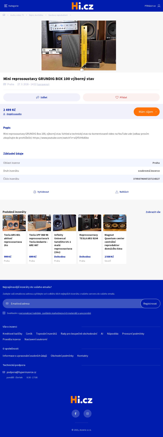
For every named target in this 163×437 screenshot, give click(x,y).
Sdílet (44, 97)
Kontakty (82, 355)
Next (83, 70)
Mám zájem (146, 112)
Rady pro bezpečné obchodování (79, 333)
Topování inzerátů (46, 333)
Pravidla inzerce (12, 339)
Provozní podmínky (133, 333)
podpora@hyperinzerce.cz (21, 372)
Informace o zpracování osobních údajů (25, 355)
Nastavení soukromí (35, 339)
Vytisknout (43, 191)
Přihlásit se (150, 5)
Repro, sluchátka (36, 15)
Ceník (29, 333)
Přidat (123, 97)
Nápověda (112, 333)
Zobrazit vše (153, 212)
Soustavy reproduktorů (58, 15)
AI (102, 333)
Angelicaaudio (14, 113)
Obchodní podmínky (62, 355)
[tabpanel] (79, 45)
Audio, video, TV (17, 15)
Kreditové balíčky (12, 333)
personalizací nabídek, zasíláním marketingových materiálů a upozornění (55, 313)
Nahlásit (124, 191)
